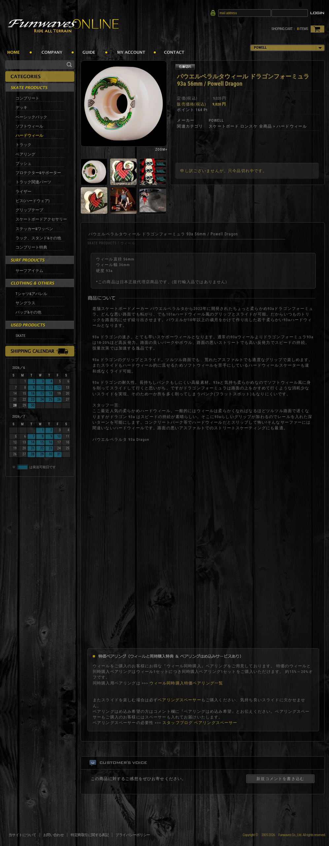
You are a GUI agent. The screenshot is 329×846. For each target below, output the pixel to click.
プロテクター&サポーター (38, 172)
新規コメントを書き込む (280, 778)
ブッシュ (23, 163)
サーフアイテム (29, 270)
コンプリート (27, 98)
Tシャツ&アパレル (31, 293)
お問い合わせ (53, 835)
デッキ (21, 107)
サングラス (25, 303)
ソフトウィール (29, 126)
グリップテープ (29, 210)
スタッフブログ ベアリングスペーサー (199, 722)
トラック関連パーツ (33, 182)
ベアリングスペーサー (179, 700)
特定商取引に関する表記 (90, 835)
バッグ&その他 (28, 312)
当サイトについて (22, 835)
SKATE (20, 335)
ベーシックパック (31, 117)
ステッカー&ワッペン (34, 229)
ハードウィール (29, 135)
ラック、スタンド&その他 (38, 238)
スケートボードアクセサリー (41, 219)
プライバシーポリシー (132, 835)
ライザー (23, 191)
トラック (23, 144)
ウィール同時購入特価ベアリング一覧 (186, 683)
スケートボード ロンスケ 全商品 (240, 126)
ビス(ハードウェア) (32, 200)
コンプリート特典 (31, 247)
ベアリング (25, 154)
